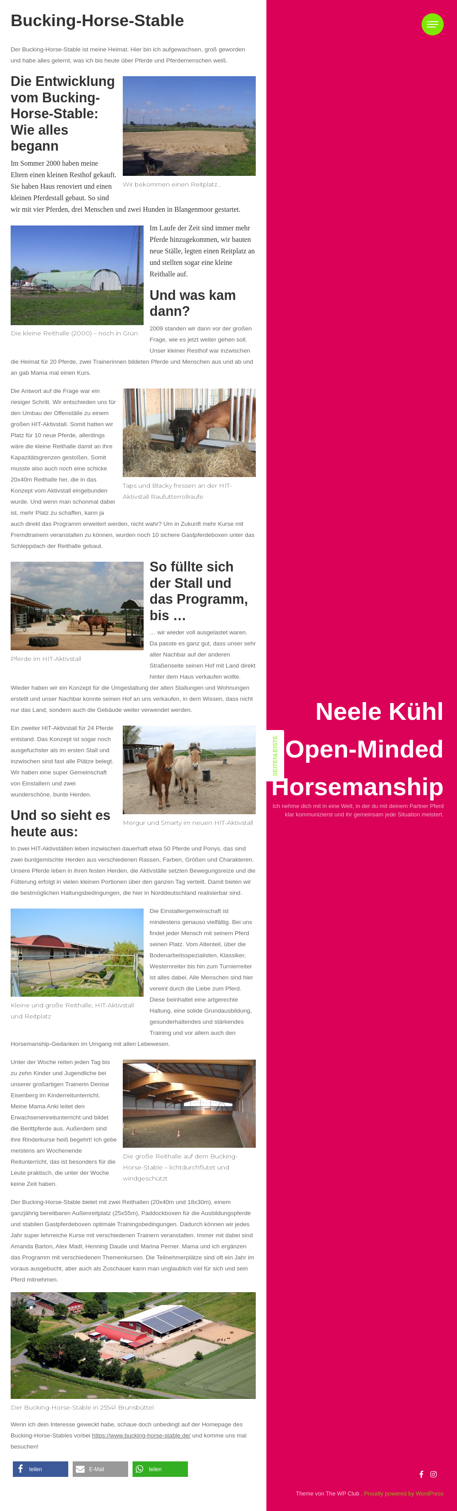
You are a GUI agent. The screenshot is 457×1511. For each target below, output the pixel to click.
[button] (40, 1469)
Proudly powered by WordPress (404, 1493)
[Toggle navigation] (433, 24)
